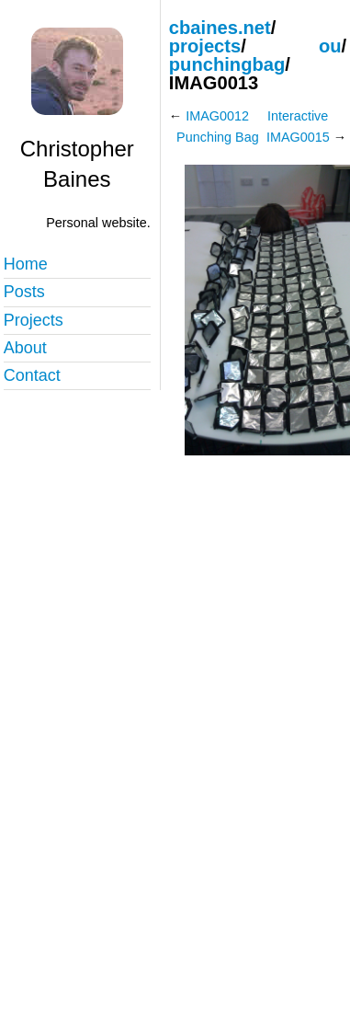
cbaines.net (220, 27)
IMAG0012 (217, 116)
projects (205, 46)
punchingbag (227, 64)
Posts (24, 291)
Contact (32, 375)
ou (330, 46)
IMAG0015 (298, 137)
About (25, 348)
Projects (33, 320)
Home (26, 264)
